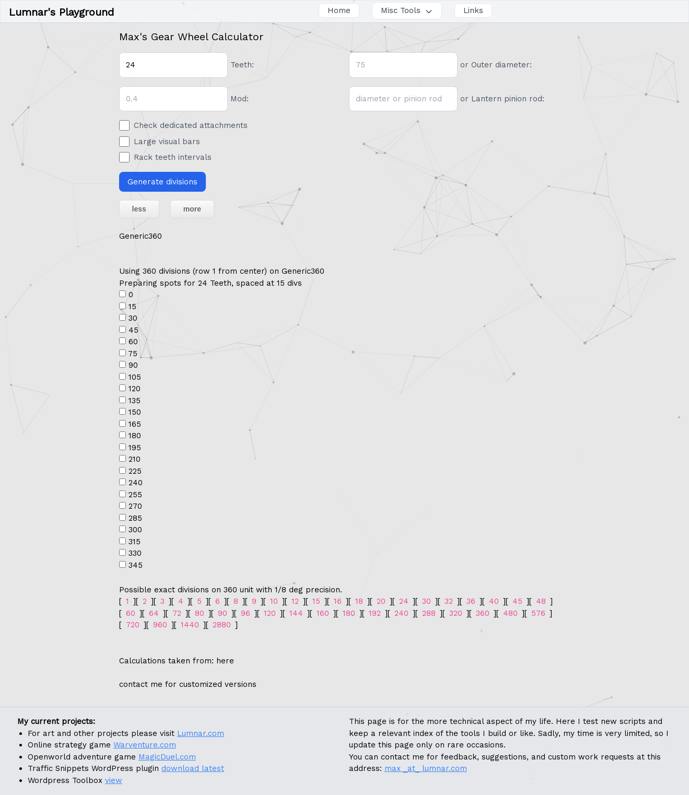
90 (133, 365)
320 (455, 613)
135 (135, 400)
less (139, 209)
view (113, 780)
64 (154, 613)
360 (482, 613)
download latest (192, 768)
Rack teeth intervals (173, 157)
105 (135, 377)
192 (375, 613)
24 (403, 601)
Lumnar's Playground (61, 12)
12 (295, 601)
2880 (222, 624)
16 (338, 601)
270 (135, 506)
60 (133, 341)
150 (135, 412)
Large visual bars (167, 141)
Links (473, 10)
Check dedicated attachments (191, 125)
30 (133, 318)
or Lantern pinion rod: (502, 98)
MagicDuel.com (167, 757)
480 (510, 613)
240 (136, 482)
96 (245, 613)
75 (132, 353)
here (225, 660)
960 (160, 624)
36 (470, 601)
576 (538, 613)
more (192, 209)
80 (199, 613)
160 (323, 613)
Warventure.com (144, 745)
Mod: (239, 98)
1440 (190, 624)
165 (135, 424)
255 (135, 494)
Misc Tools (407, 10)
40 (494, 601)
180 (135, 435)
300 (135, 529)
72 (176, 613)
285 (135, 518)
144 (296, 613)
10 (274, 601)
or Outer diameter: (496, 64)
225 (135, 471)
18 (359, 601)
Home (339, 10)
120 (135, 388)
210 (135, 459)
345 (136, 565)
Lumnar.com (200, 733)
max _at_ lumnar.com (425, 768)
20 (381, 601)
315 (135, 541)
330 (135, 553)
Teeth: (242, 64)
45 (133, 330)
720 (132, 624)
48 (541, 601)
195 (135, 447)
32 (449, 601)
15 (132, 306)
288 (429, 613)
